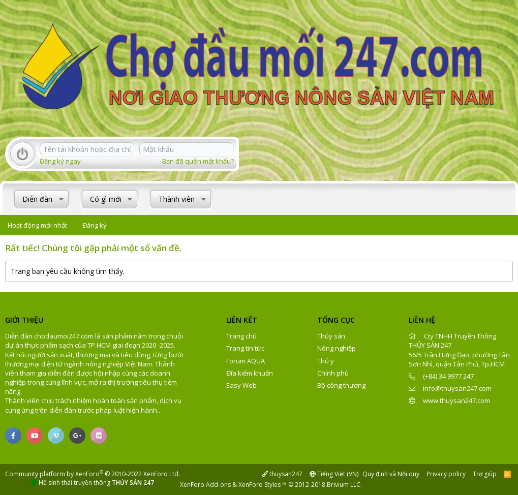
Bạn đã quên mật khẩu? (198, 161)
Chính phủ (333, 373)
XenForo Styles (259, 484)
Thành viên (177, 199)
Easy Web (241, 385)
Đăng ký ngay (60, 161)
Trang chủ (241, 336)
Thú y (325, 360)
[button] (61, 199)
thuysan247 (282, 474)
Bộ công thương (341, 385)
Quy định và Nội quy (390, 474)
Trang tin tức (245, 348)
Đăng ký (94, 225)
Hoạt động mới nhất (37, 225)
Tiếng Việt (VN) (334, 474)
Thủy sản (331, 336)
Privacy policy (446, 474)
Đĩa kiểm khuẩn (249, 373)
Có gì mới (105, 199)
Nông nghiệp (336, 348)
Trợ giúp (485, 474)
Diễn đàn (37, 199)
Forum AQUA (245, 360)
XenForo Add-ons (205, 484)
